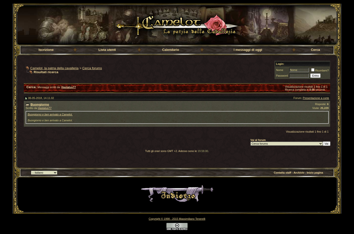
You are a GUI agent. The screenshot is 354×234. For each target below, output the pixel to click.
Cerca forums (92, 68)
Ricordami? (320, 70)
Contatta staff (282, 172)
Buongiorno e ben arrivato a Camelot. (50, 114)
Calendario (170, 50)
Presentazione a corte (316, 97)
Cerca (315, 50)
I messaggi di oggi (248, 50)
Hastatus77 (45, 108)
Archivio (299, 172)
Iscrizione (46, 50)
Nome (279, 70)
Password (282, 75)
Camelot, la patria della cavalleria (54, 68)
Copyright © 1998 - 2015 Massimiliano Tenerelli (177, 218)
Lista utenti (107, 50)
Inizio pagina (315, 172)
